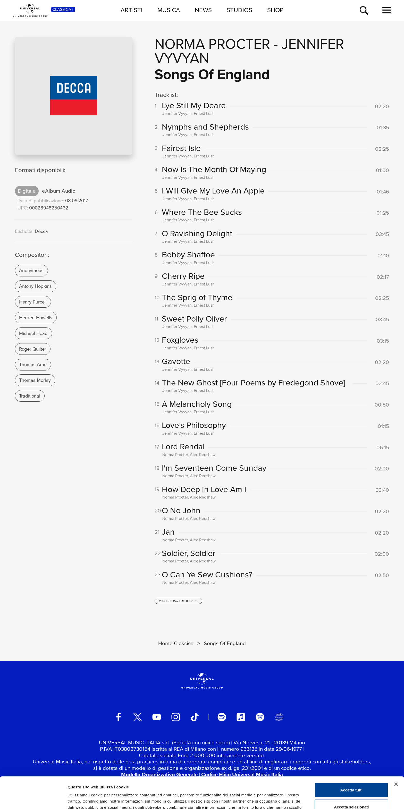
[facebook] (118, 717)
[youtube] (156, 717)
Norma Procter (212, 43)
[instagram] (175, 717)
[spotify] (222, 717)
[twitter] (137, 717)
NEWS (203, 10)
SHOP (275, 10)
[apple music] (241, 717)
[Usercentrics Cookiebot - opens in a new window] (33, 799)
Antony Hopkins (35, 286)
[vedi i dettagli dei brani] (178, 601)
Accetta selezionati (351, 775)
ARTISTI (131, 10)
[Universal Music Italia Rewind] (279, 717)
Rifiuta (352, 792)
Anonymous (31, 270)
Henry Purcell (33, 301)
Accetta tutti (351, 758)
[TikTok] (194, 717)
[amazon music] (260, 717)
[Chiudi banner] (396, 753)
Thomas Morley (35, 380)
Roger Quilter (32, 348)
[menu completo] (386, 10)
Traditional (29, 395)
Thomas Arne (33, 364)
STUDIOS (239, 10)
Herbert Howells (35, 317)
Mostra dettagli (271, 799)
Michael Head (33, 333)
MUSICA (168, 10)
